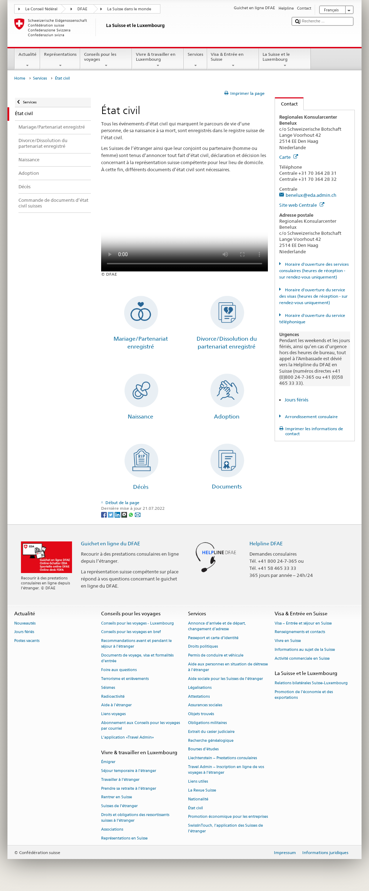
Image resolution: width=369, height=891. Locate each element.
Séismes (108, 687)
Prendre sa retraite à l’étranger (128, 788)
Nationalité (198, 799)
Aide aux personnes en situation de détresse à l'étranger (228, 667)
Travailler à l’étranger (120, 779)
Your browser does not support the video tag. (184, 229)
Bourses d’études (203, 749)
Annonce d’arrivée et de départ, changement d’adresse (217, 626)
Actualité (27, 60)
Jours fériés (296, 400)
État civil (195, 808)
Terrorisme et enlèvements (125, 678)
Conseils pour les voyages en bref (131, 632)
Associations (112, 829)
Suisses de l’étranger (119, 806)
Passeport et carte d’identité (213, 638)
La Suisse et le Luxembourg (284, 60)
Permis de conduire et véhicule (215, 655)
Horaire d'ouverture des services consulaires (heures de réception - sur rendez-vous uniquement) (313, 270)
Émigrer (108, 762)
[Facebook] (104, 514)
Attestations (199, 696)
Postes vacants (26, 641)
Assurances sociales (205, 705)
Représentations (60, 60)
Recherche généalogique (210, 740)
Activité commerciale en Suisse (302, 658)
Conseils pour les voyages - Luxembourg (137, 623)
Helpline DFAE (266, 543)
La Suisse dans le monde (129, 9)
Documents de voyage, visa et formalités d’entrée (137, 658)
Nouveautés (24, 623)
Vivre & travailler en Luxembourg (157, 60)
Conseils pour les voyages (106, 60)
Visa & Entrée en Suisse (233, 60)
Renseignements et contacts (300, 632)
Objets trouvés (201, 714)
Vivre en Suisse (288, 641)
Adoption (226, 416)
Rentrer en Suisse (116, 797)
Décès (140, 487)
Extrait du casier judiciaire (211, 731)
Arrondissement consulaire (311, 416)
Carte (288, 157)
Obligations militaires (207, 722)
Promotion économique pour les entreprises (228, 817)
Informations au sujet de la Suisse (305, 649)
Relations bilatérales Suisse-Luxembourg (311, 683)
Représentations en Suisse (124, 838)
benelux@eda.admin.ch (311, 195)
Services (195, 60)
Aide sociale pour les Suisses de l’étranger (225, 678)
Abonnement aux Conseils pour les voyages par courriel (140, 725)
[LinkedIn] (118, 514)
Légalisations (199, 687)
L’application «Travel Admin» (127, 737)
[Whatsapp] (131, 514)
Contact (286, 104)
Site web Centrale (301, 205)
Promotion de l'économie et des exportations (304, 695)
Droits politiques (203, 646)
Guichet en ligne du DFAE (110, 543)
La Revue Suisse (202, 790)
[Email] (138, 514)
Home (19, 78)
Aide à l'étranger (116, 705)
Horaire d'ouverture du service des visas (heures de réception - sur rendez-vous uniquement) (313, 296)
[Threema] (124, 514)
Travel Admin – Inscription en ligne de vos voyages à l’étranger (226, 770)
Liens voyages (113, 714)
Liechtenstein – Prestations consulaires (222, 758)
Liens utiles (198, 781)
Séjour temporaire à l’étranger (128, 770)
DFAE (82, 9)
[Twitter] (111, 514)
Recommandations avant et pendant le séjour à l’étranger (136, 644)
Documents (227, 486)
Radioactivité (113, 696)
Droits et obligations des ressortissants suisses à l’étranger (135, 817)
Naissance (140, 416)
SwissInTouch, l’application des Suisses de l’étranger (225, 829)
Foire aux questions (119, 670)
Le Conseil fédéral (41, 9)
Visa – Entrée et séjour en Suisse (303, 623)
